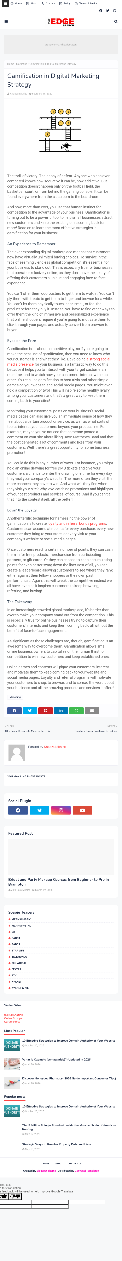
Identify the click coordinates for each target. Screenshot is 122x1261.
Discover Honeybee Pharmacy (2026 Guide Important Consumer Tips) (69, 1078)
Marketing (21, 64)
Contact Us (75, 1163)
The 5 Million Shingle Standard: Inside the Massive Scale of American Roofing (69, 1127)
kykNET (17, 981)
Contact (48, 3)
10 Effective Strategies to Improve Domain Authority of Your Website (68, 1041)
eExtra (16, 969)
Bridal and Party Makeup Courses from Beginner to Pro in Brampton (58, 882)
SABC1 (16, 938)
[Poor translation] (15, 1196)
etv (14, 975)
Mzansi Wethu (21, 925)
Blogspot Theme (46, 1170)
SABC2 (16, 944)
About (31, 3)
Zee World (19, 963)
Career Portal (12, 1021)
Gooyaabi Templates (87, 1170)
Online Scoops (13, 1018)
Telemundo (19, 956)
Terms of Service (86, 3)
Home (16, 3)
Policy (64, 3)
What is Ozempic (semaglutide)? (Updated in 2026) (57, 1060)
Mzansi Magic (21, 919)
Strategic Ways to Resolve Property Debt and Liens (57, 1144)
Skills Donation (13, 1015)
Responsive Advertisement (61, 44)
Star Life (18, 950)
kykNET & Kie (20, 987)
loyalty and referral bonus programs (77, 523)
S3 (13, 931)
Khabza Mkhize (18, 93)
